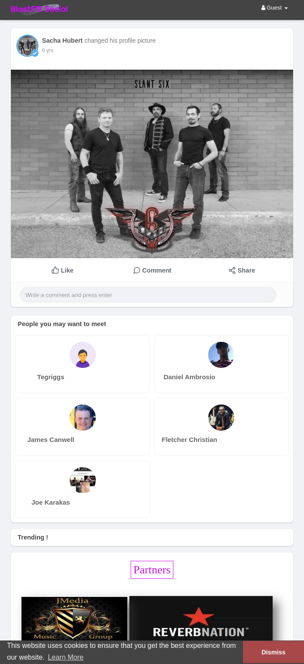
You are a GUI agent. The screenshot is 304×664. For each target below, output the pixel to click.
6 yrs (47, 50)
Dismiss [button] (273, 652)
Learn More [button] (66, 657)
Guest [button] (274, 7)
